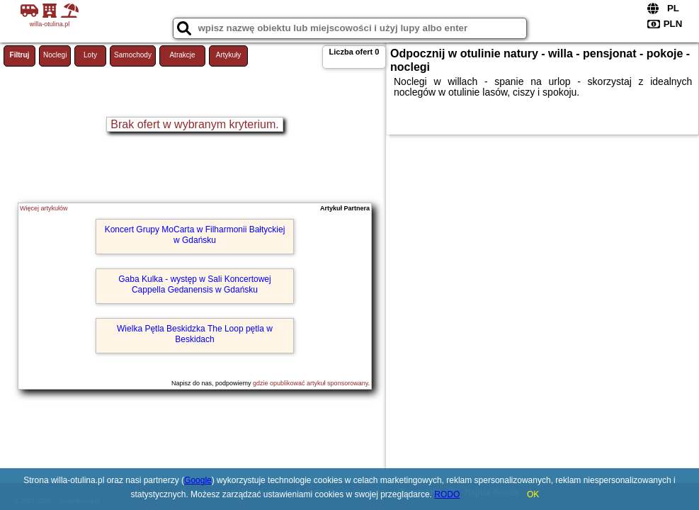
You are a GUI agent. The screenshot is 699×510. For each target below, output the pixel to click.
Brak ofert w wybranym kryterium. (194, 124)
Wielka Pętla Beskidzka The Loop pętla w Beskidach (195, 334)
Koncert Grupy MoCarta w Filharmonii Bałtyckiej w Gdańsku (195, 234)
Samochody (133, 55)
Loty (90, 55)
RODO (447, 494)
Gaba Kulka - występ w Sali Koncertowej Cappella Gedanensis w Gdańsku (194, 284)
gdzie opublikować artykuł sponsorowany (310, 383)
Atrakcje (182, 55)
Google (198, 480)
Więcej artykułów (44, 208)
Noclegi (55, 55)
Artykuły (228, 55)
